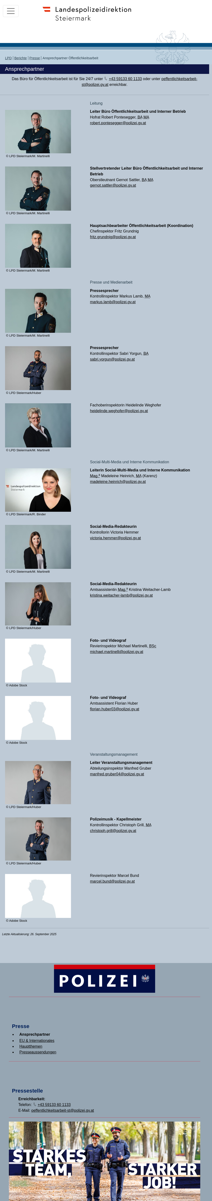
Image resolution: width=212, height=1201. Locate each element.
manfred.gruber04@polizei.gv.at (117, 774)
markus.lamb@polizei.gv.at (112, 302)
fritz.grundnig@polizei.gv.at (113, 237)
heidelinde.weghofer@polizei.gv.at (119, 411)
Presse (34, 58)
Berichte (20, 58)
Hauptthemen (30, 1046)
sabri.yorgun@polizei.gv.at (112, 359)
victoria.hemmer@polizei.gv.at (115, 538)
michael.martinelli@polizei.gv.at (116, 652)
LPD (8, 58)
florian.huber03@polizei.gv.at (114, 709)
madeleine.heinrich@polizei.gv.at (118, 482)
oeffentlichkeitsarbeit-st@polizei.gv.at (62, 1110)
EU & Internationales (36, 1041)
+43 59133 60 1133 (125, 79)
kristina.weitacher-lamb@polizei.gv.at (121, 595)
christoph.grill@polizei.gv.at (113, 831)
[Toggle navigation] (11, 11)
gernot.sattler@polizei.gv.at (113, 185)
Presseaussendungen (37, 1052)
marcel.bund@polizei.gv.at (112, 881)
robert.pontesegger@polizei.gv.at (118, 123)
